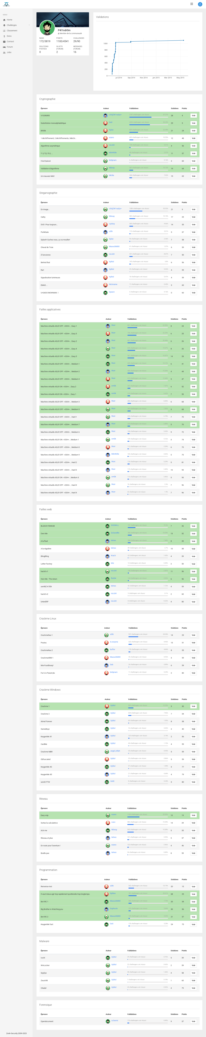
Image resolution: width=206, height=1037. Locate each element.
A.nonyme (114, 642)
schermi (114, 1020)
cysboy (112, 224)
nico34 (111, 145)
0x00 (112, 781)
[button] (200, 4)
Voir (193, 115)
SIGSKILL (115, 525)
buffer (112, 649)
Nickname (113, 284)
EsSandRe (115, 533)
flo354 (113, 578)
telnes (113, 540)
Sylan (111, 130)
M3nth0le (113, 152)
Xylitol (111, 262)
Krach (113, 555)
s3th (111, 231)
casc (113, 822)
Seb (111, 664)
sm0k (113, 386)
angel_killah (115, 751)
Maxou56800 (114, 246)
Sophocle (114, 908)
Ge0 (110, 122)
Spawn (112, 292)
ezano (111, 137)
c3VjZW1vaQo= (115, 115)
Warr (113, 325)
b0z (112, 563)
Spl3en (113, 893)
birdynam (112, 160)
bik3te (111, 175)
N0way (112, 168)
